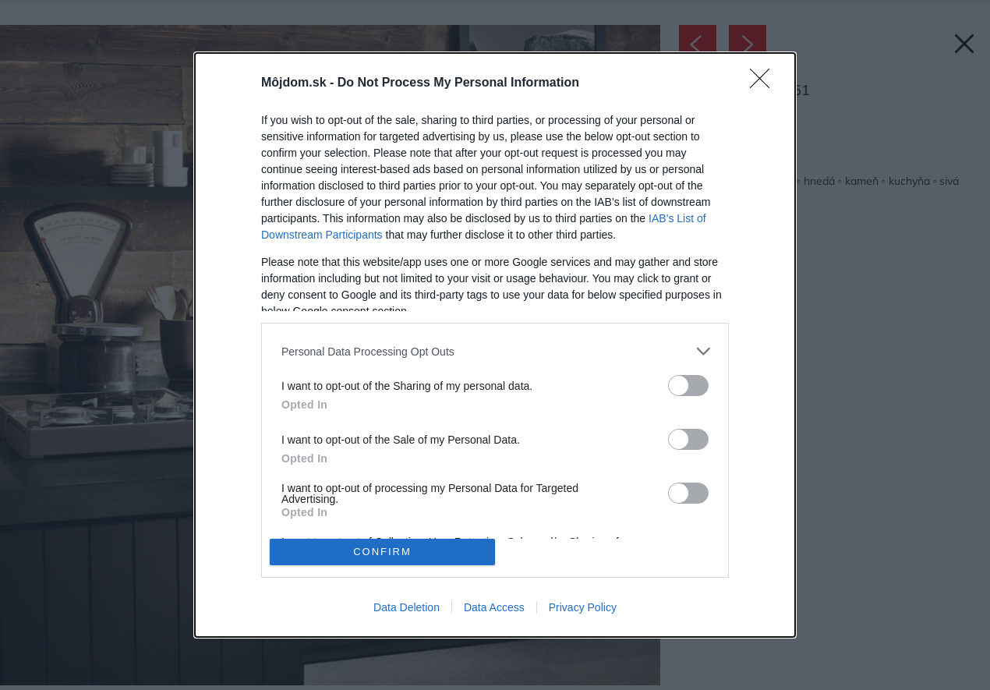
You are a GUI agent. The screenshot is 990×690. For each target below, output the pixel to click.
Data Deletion (406, 607)
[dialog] (495, 345)
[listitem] (495, 351)
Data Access (494, 607)
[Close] (765, 83)
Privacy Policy (583, 607)
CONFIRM (382, 551)
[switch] (688, 385)
